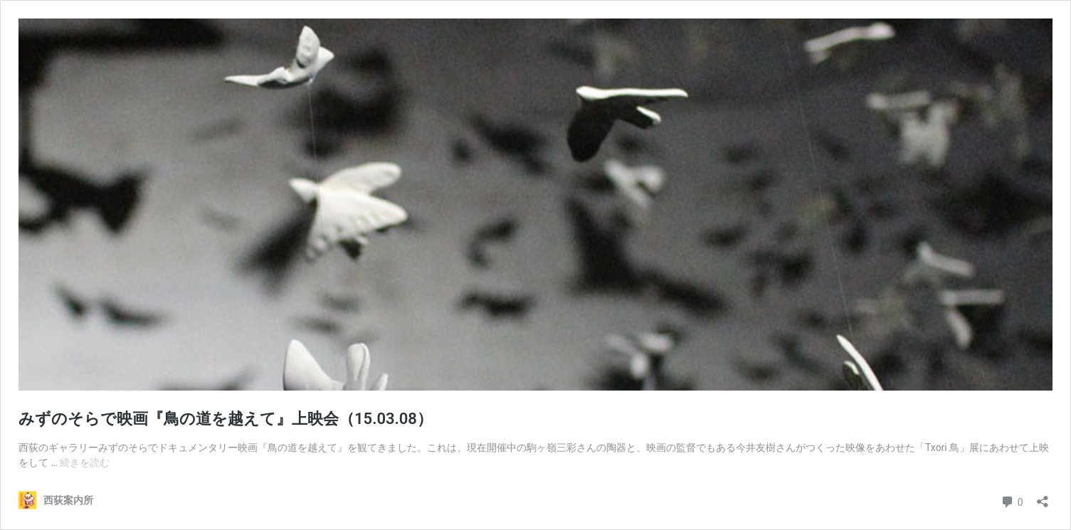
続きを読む (85, 462)
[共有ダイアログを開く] (1042, 497)
